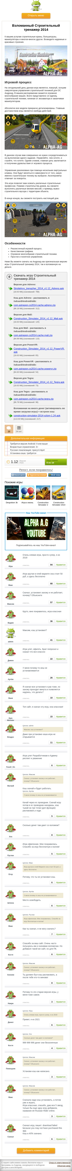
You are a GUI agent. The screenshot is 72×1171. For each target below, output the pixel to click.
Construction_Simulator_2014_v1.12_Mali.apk (38, 318)
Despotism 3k (12, 502)
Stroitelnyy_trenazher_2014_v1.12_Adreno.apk (39, 288)
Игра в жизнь (27, 502)
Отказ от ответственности (59, 1163)
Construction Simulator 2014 (58, 503)
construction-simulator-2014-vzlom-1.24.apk (37, 415)
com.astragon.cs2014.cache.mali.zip (33, 335)
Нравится (60, 565)
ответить (26, 565)
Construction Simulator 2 (43, 503)
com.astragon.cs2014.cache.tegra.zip (34, 399)
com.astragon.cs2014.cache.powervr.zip (35, 368)
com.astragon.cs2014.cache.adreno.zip (35, 305)
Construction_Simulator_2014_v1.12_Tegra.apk (39, 382)
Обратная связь (63, 1166)
